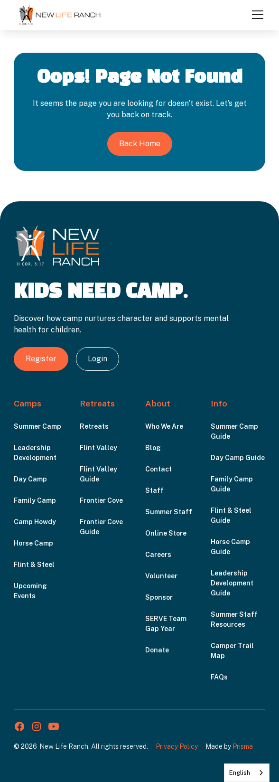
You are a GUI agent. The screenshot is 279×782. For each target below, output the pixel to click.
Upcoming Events (30, 591)
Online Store (165, 533)
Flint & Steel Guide (231, 515)
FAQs (219, 677)
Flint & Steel (34, 564)
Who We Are (164, 426)
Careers (158, 554)
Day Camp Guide (238, 458)
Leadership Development (35, 453)
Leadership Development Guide (232, 583)
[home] (60, 15)
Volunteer (161, 576)
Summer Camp (37, 426)
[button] (255, 14)
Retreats (94, 426)
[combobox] (247, 772)
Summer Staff (168, 512)
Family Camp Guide (232, 484)
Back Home (139, 143)
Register (41, 358)
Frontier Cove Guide (101, 527)
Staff (154, 490)
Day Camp (30, 479)
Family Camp (35, 500)
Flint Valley (98, 448)
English (239, 772)
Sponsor (159, 597)
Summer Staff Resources (234, 619)
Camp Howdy (35, 522)
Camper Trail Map (232, 651)
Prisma (242, 746)
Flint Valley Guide (98, 474)
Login (97, 358)
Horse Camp (33, 543)
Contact (158, 469)
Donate (157, 650)
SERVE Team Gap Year (165, 623)
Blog (153, 448)
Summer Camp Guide (234, 431)
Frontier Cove (101, 500)
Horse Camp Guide (230, 547)
